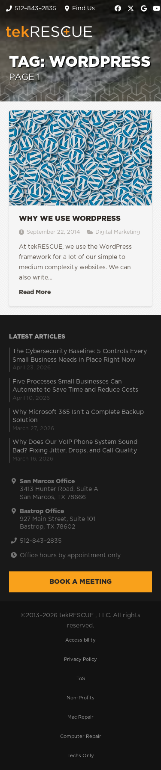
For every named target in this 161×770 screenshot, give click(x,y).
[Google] (143, 8)
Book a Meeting (80, 581)
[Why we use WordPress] (80, 208)
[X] (131, 8)
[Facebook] (118, 8)
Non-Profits (80, 698)
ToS (80, 678)
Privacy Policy (80, 659)
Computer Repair (80, 736)
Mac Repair (80, 717)
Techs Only (80, 755)
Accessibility (80, 640)
